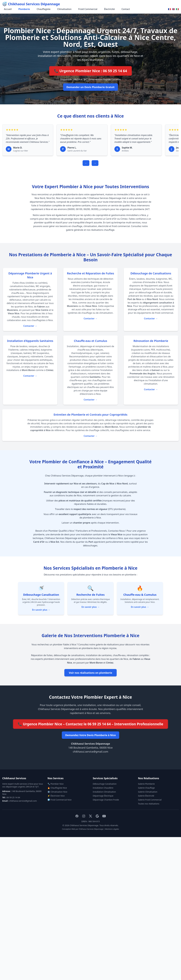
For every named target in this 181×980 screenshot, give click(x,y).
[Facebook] (77, 816)
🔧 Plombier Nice (55, 783)
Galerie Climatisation (147, 791)
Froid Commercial (87, 9)
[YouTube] (104, 816)
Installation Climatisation (104, 791)
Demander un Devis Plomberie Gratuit (90, 87)
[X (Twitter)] (90, 816)
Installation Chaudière (103, 787)
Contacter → (30, 325)
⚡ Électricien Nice (56, 795)
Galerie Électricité (146, 795)
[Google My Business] (97, 816)
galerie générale (74, 229)
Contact (125, 9)
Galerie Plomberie (146, 783)
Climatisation (64, 9)
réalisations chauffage (102, 229)
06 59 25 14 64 (13, 797)
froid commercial (121, 226)
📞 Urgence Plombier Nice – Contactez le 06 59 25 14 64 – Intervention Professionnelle (90, 723)
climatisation (90, 226)
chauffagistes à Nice (42, 320)
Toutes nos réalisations (148, 803)
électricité (103, 226)
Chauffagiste (43, 9)
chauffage (77, 226)
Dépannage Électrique (103, 795)
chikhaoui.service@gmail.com (90, 751)
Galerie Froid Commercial (149, 799)
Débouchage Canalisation (105, 783)
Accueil (8, 9)
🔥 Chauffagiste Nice (57, 787)
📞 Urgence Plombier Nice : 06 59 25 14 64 (91, 70)
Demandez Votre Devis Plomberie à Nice (90, 735)
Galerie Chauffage (146, 787)
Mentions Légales (112, 829)
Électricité (109, 9)
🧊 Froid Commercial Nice (59, 799)
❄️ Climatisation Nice (57, 791)
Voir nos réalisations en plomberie (90, 672)
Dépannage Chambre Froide (106, 799)
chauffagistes (99, 380)
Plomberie (24, 9)
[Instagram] (83, 816)
